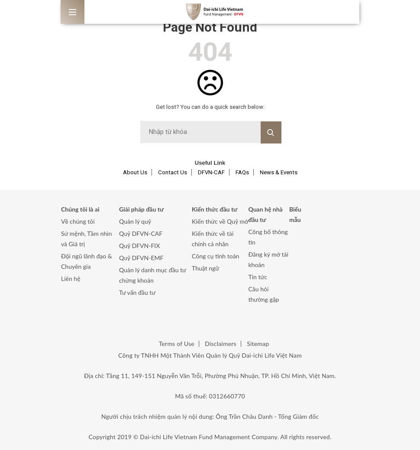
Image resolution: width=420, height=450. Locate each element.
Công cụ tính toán (215, 256)
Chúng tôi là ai (80, 209)
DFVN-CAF (211, 172)
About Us (135, 172)
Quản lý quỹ (135, 221)
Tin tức (258, 276)
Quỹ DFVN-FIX (139, 245)
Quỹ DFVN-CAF (140, 233)
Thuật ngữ (205, 268)
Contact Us (172, 172)
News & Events (278, 172)
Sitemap (258, 343)
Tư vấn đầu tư (137, 292)
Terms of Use (176, 343)
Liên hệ (71, 278)
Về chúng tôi (78, 221)
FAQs (242, 172)
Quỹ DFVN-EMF (141, 257)
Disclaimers (220, 343)
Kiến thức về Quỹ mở (220, 221)
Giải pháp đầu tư (141, 209)
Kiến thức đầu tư (214, 209)
